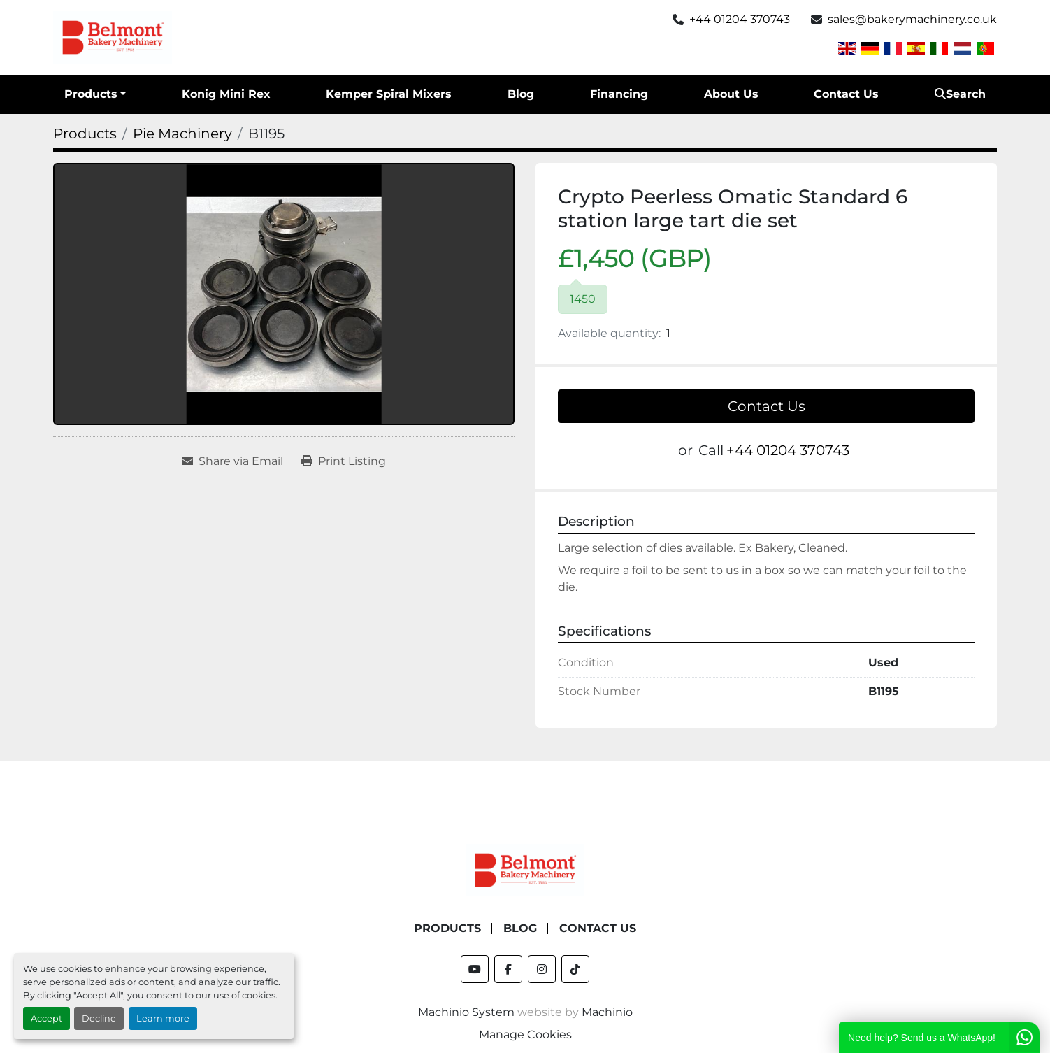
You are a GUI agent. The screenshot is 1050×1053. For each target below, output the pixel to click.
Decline (99, 1018)
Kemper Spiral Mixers (389, 94)
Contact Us (846, 94)
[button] (95, 94)
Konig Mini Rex (226, 94)
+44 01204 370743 (739, 19)
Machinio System (466, 1012)
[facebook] (508, 969)
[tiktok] (575, 969)
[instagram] (542, 969)
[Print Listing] (343, 461)
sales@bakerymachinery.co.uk (912, 19)
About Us (731, 94)
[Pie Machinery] (182, 133)
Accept (46, 1018)
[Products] (85, 133)
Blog (521, 94)
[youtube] (475, 969)
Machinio (607, 1012)
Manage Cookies (525, 1034)
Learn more (162, 1018)
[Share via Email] (232, 461)
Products (90, 94)
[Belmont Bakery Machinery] (525, 869)
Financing (619, 94)
